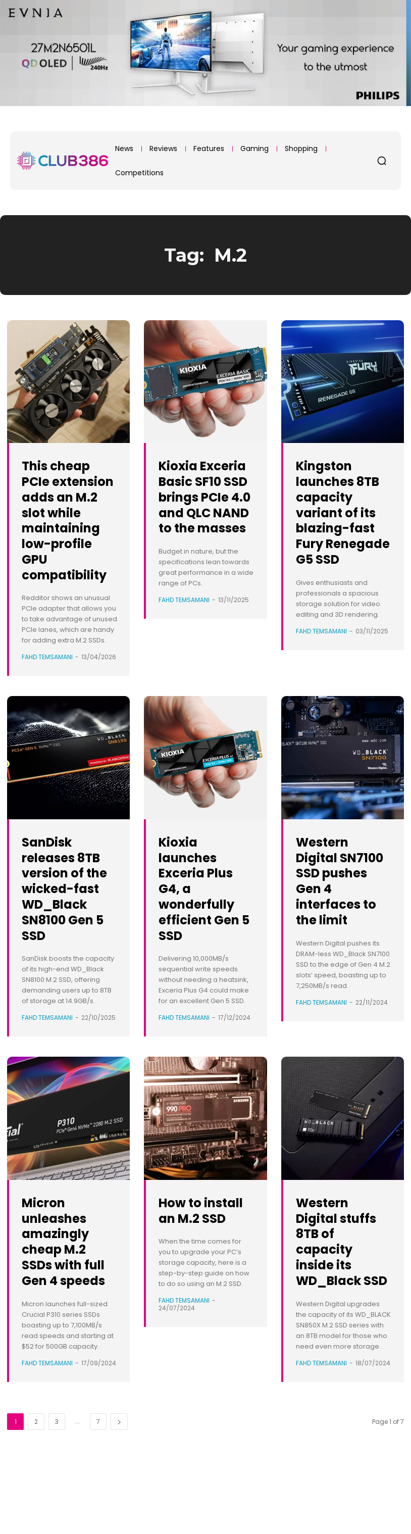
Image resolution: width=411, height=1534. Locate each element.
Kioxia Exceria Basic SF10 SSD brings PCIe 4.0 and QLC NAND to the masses (205, 512)
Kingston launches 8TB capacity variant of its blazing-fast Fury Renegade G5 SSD (342, 528)
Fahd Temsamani (47, 688)
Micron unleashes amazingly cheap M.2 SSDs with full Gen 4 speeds (62, 1295)
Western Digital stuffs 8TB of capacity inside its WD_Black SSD (343, 1295)
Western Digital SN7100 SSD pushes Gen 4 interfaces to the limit (340, 911)
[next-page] (119, 1483)
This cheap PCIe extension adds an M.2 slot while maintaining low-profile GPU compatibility (68, 535)
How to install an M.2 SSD (193, 1264)
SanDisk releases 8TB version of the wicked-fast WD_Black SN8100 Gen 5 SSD (69, 927)
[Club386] (62, 161)
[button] (382, 161)
